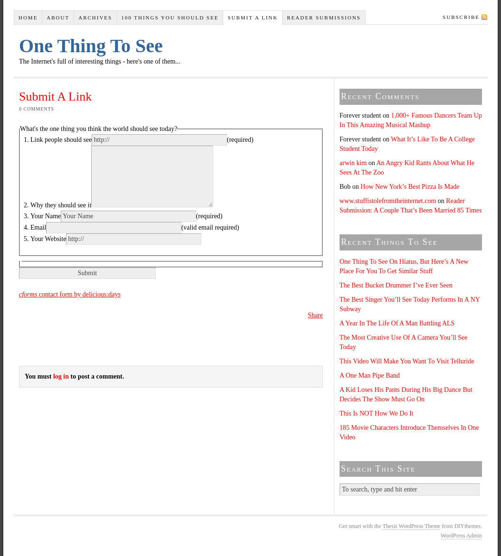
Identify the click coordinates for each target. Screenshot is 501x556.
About (58, 17)
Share (315, 315)
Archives (95, 17)
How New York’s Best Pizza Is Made (409, 186)
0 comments (36, 108)
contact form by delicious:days (70, 294)
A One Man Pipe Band (370, 375)
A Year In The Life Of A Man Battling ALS (397, 323)
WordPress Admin (461, 535)
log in (61, 376)
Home (28, 17)
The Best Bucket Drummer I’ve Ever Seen (396, 285)
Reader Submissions (324, 17)
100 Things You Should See (169, 17)
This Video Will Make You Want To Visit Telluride (407, 361)
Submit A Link (252, 17)
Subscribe (461, 17)
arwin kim (353, 163)
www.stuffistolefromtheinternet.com (388, 200)
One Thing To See (91, 45)
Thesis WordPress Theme (411, 526)
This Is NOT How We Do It (376, 413)
